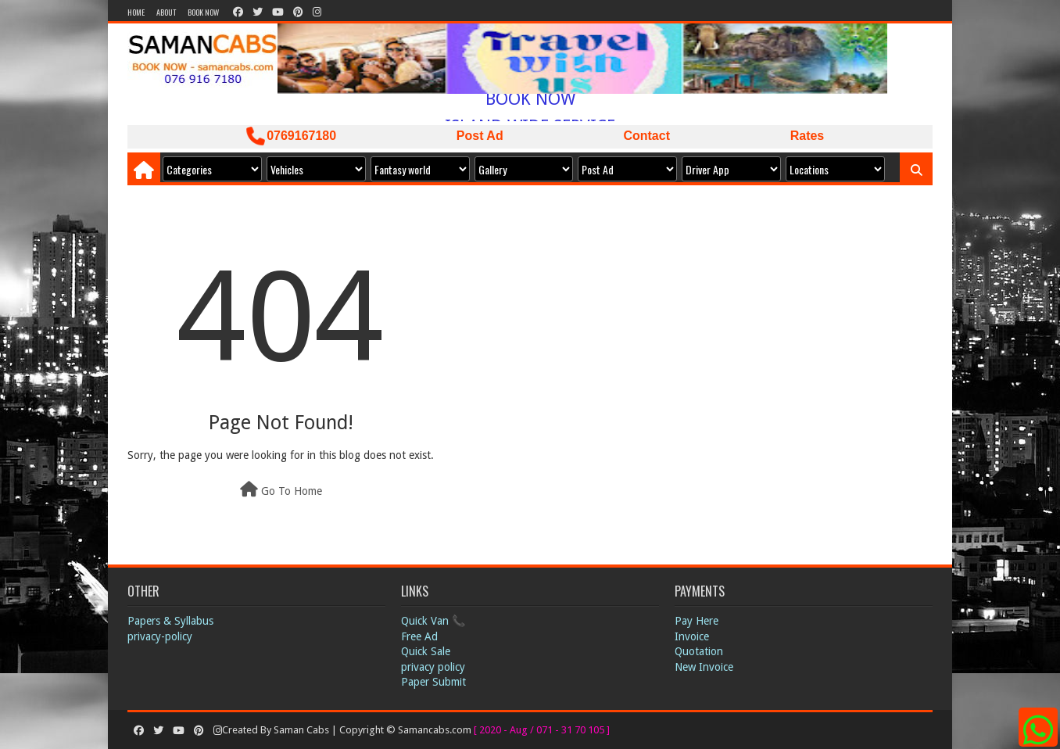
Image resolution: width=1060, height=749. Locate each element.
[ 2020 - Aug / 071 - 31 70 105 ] (542, 730)
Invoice (692, 636)
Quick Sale (425, 651)
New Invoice (704, 667)
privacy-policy (159, 636)
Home (136, 12)
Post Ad (480, 135)
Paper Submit (433, 682)
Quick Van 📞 (433, 621)
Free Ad (419, 636)
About (166, 12)
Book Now (203, 12)
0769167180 (290, 135)
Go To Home (281, 489)
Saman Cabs (302, 730)
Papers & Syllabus (170, 621)
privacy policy (433, 667)
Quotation (699, 651)
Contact (646, 135)
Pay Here (696, 621)
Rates (807, 135)
